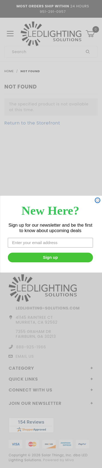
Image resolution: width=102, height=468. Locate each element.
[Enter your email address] (50, 243)
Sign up (50, 257)
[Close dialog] (97, 200)
